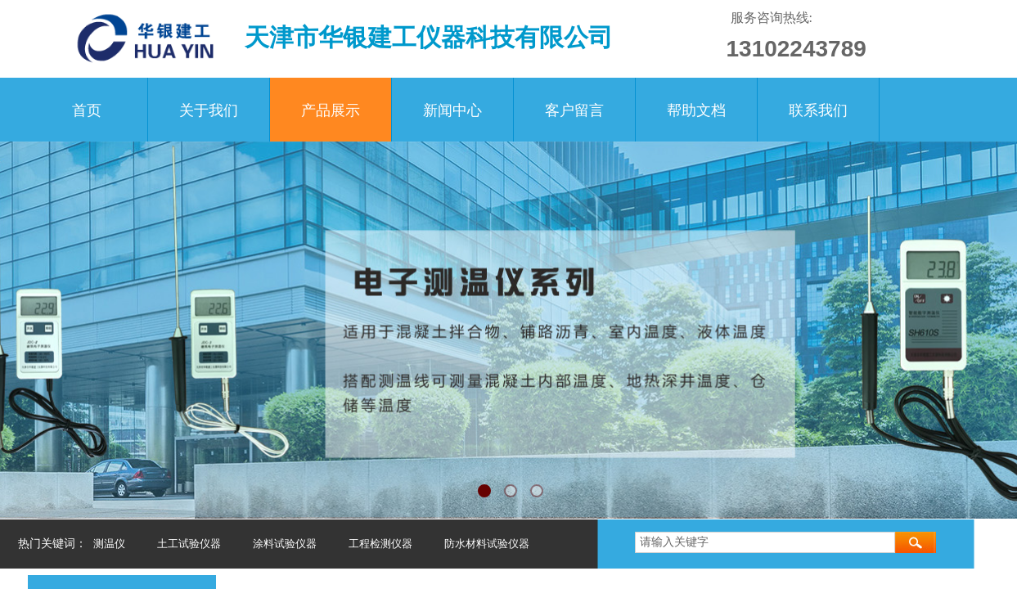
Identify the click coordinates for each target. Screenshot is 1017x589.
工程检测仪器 (380, 543)
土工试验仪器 (189, 543)
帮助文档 (696, 110)
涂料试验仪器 (285, 543)
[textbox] (765, 542)
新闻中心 (452, 110)
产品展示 (330, 110)
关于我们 (208, 110)
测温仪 (109, 543)
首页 (86, 110)
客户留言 (574, 110)
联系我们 (818, 110)
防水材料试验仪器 (486, 543)
